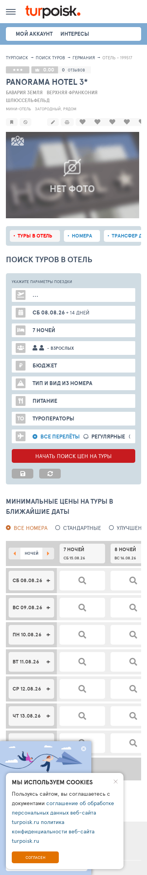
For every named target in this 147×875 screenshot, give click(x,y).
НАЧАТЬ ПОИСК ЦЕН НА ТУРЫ (73, 447)
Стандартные (82, 519)
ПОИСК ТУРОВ (50, 57)
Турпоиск (17, 57)
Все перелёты (60, 428)
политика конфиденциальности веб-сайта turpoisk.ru (53, 831)
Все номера (30, 519)
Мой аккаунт (34, 34)
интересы (74, 34)
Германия (84, 57)
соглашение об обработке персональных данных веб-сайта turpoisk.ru (63, 812)
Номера (82, 227)
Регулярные (108, 428)
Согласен (35, 857)
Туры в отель (35, 227)
